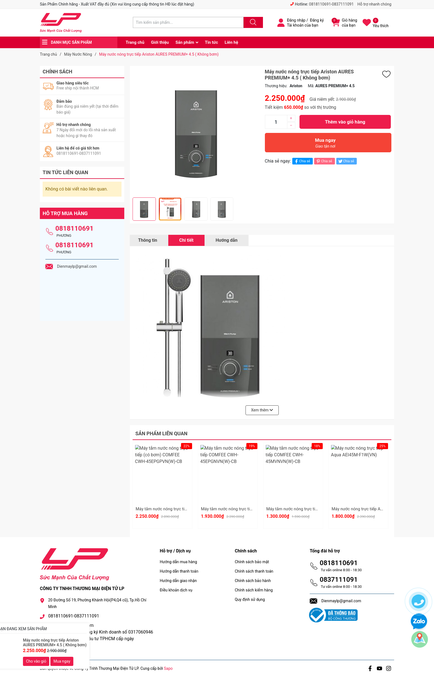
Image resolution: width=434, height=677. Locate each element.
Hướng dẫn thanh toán (179, 571)
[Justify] (252, 22)
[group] (196, 132)
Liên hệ (231, 42)
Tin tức (211, 42)
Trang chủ (135, 42)
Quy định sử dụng (250, 599)
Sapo (168, 668)
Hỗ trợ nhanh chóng (374, 4)
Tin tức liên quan (65, 172)
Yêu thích (381, 26)
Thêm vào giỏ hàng (345, 122)
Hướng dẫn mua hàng (178, 562)
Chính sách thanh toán (254, 571)
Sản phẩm (184, 42)
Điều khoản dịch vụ (176, 590)
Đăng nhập (296, 20)
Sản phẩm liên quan (161, 433)
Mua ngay (325, 144)
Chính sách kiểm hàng (254, 590)
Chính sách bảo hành (253, 580)
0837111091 (339, 579)
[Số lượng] (276, 122)
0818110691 (74, 228)
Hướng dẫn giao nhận (178, 580)
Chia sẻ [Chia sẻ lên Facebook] (302, 161)
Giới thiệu (160, 42)
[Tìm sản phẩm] (188, 22)
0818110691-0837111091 (331, 4)
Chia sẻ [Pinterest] (324, 161)
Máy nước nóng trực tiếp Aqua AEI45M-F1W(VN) (376, 508)
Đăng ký (317, 20)
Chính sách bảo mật (252, 562)
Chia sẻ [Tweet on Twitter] (346, 161)
